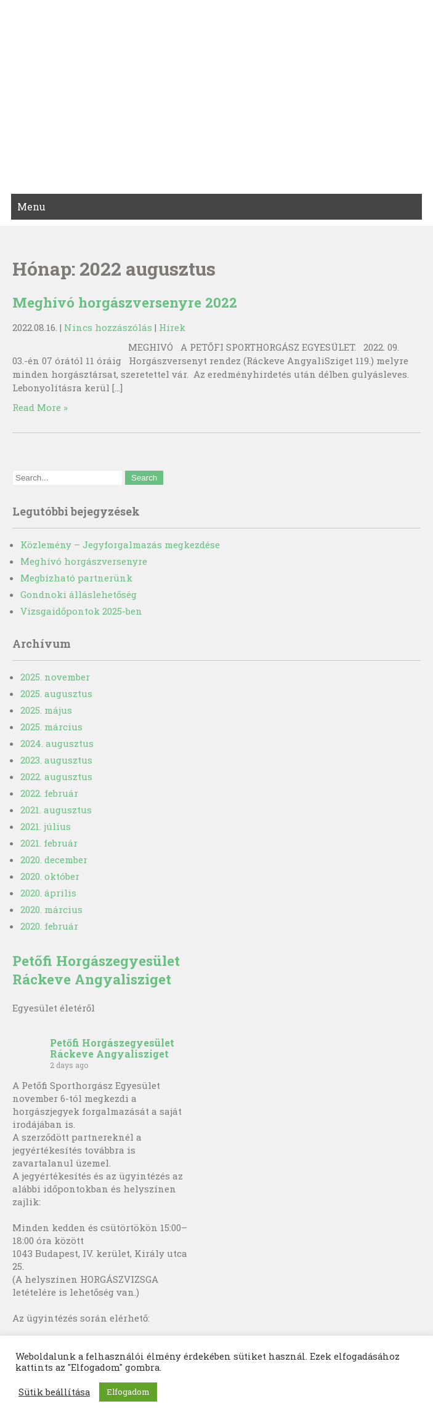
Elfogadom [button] (128, 1391)
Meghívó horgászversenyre (83, 561)
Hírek (172, 327)
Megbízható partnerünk (76, 578)
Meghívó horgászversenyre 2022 (124, 302)
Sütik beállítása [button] (54, 1392)
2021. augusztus (56, 810)
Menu (31, 206)
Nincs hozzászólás (108, 327)
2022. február (49, 793)
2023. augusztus (56, 760)
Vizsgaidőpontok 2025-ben (81, 611)
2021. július (45, 826)
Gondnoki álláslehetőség (78, 594)
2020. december (53, 859)
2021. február (49, 843)
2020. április (48, 893)
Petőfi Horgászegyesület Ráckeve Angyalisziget (96, 969)
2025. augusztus (56, 693)
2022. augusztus (56, 776)
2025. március (51, 726)
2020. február (49, 926)
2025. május (46, 710)
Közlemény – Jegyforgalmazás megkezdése (120, 544)
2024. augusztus (57, 743)
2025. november (55, 677)
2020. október (49, 876)
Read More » (40, 407)
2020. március (51, 909)
